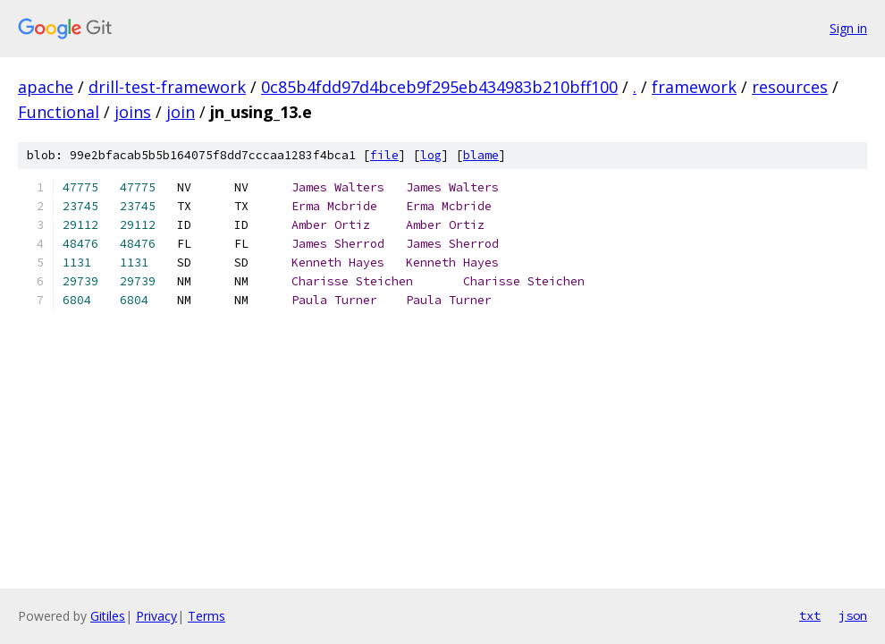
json (853, 615)
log (431, 155)
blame (481, 155)
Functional (58, 112)
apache (45, 86)
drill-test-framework (167, 86)
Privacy (156, 615)
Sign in (848, 28)
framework (694, 86)
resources (790, 86)
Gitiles (107, 615)
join (180, 112)
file (384, 155)
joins (132, 112)
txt (810, 615)
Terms (206, 615)
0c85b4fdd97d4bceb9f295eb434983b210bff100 (439, 86)
